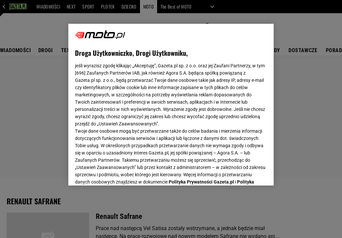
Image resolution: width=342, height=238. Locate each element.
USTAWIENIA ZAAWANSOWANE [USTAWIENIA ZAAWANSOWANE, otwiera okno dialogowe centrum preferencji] (118, 172)
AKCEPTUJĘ (244, 172)
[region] (171, 105)
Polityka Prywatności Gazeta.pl (201, 98)
